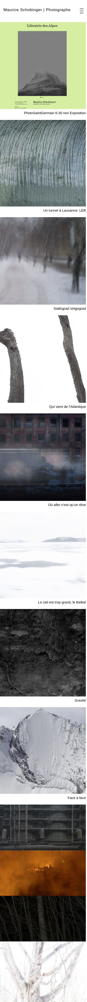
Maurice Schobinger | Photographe (37, 10)
